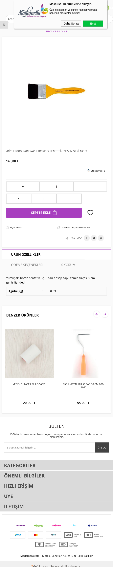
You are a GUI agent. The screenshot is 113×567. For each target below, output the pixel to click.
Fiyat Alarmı (16, 227)
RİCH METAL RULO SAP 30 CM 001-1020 (83, 385)
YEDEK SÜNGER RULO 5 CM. (29, 384)
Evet (93, 23)
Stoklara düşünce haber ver (76, 227)
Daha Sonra (71, 23)
